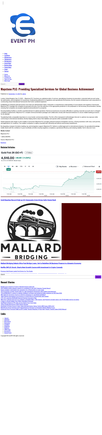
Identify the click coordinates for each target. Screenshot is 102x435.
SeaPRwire (7, 55)
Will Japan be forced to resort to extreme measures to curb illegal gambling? (23, 295)
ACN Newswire (8, 57)
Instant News (7, 63)
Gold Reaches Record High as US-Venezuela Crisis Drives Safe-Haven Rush (28, 200)
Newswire (7, 323)
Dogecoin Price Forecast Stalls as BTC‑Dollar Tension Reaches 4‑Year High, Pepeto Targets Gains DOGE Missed (33, 309)
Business (3, 142)
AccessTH (7, 331)
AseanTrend (7, 333)
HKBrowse (7, 329)
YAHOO (6, 318)
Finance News (7, 67)
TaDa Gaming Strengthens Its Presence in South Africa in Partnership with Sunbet (25, 296)
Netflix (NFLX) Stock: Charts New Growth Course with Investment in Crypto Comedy (31, 267)
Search (3, 274)
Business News (8, 65)
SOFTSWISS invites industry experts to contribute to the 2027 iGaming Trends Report (26, 288)
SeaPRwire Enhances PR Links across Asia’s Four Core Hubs (18, 303)
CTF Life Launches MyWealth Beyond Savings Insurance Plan (19, 298)
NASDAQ (6, 320)
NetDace (6, 328)
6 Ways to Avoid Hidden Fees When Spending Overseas (17, 301)
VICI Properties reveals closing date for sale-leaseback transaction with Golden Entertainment (28, 291)
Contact (6, 71)
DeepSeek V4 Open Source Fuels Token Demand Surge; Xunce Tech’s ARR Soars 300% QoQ (27, 306)
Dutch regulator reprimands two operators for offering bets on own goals (22, 290)
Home (5, 53)
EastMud (6, 325)
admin (24, 94)
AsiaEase (7, 326)
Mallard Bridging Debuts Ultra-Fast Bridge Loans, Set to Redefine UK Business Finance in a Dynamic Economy (41, 263)
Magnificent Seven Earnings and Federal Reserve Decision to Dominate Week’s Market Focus (28, 308)
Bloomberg (7, 321)
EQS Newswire (7, 61)
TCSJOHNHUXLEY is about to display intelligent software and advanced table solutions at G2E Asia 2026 (31, 293)
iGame (6, 69)
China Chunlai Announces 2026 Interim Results (14, 304)
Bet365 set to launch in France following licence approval (17, 287)
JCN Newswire (7, 59)
